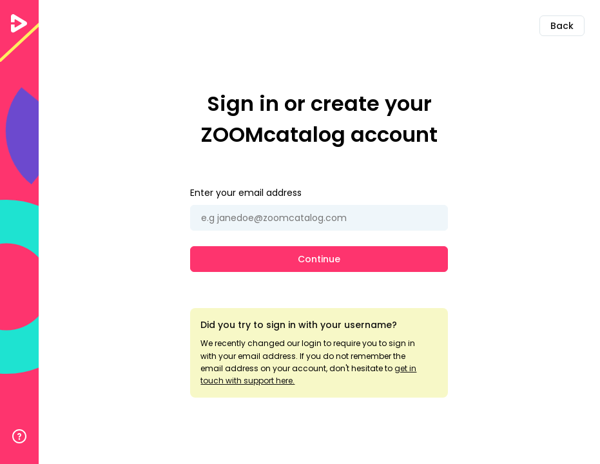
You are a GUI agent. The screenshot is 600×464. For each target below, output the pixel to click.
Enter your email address (246, 192)
